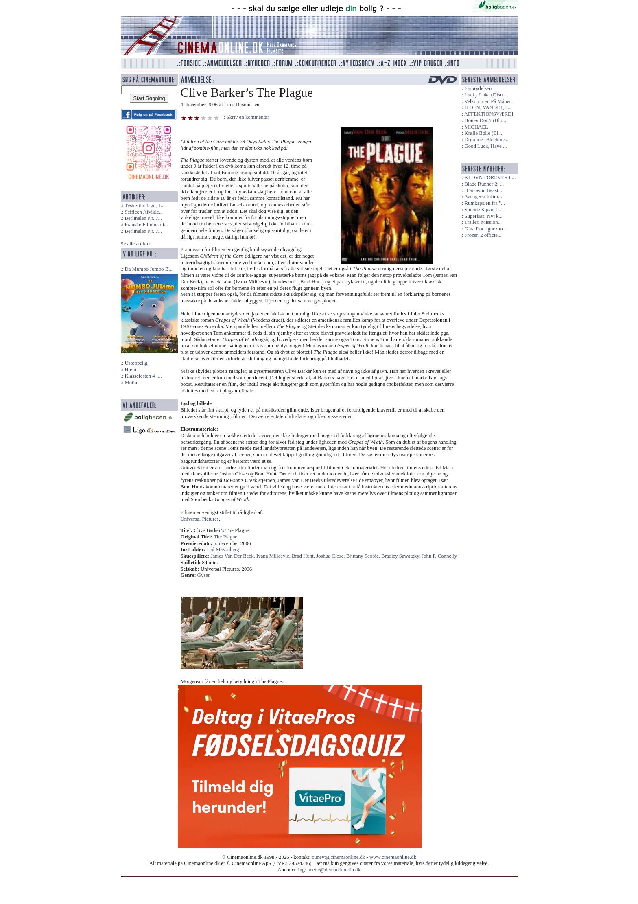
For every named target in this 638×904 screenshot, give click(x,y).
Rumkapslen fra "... (484, 203)
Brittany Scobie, (363, 556)
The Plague (225, 537)
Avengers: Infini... (483, 196)
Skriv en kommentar (248, 117)
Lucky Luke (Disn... (485, 95)
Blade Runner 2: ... (484, 184)
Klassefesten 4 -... (143, 376)
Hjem (130, 369)
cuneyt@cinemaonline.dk (338, 857)
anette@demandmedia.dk (334, 870)
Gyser (203, 575)
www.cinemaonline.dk (392, 857)
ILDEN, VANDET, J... (487, 107)
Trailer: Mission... (483, 222)
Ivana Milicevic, (274, 556)
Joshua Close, (331, 556)
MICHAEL (476, 127)
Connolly (447, 556)
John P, (429, 556)
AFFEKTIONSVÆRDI (488, 114)
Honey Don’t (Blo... (485, 120)
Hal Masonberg (223, 549)
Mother (132, 382)
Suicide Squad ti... (483, 209)
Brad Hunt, (304, 556)
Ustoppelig (136, 363)
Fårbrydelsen (478, 88)
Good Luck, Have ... (485, 146)
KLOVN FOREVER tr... (490, 177)
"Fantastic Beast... (483, 190)
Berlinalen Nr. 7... (143, 218)
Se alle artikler (136, 244)
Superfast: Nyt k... (483, 216)
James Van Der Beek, (233, 556)
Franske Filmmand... (146, 225)
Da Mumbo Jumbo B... (148, 269)
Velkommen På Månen (488, 101)
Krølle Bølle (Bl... (483, 133)
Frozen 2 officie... (482, 235)
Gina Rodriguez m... (485, 229)
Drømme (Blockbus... (486, 139)
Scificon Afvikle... (144, 212)
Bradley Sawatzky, (401, 556)
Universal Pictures (200, 519)
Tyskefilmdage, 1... (144, 205)
